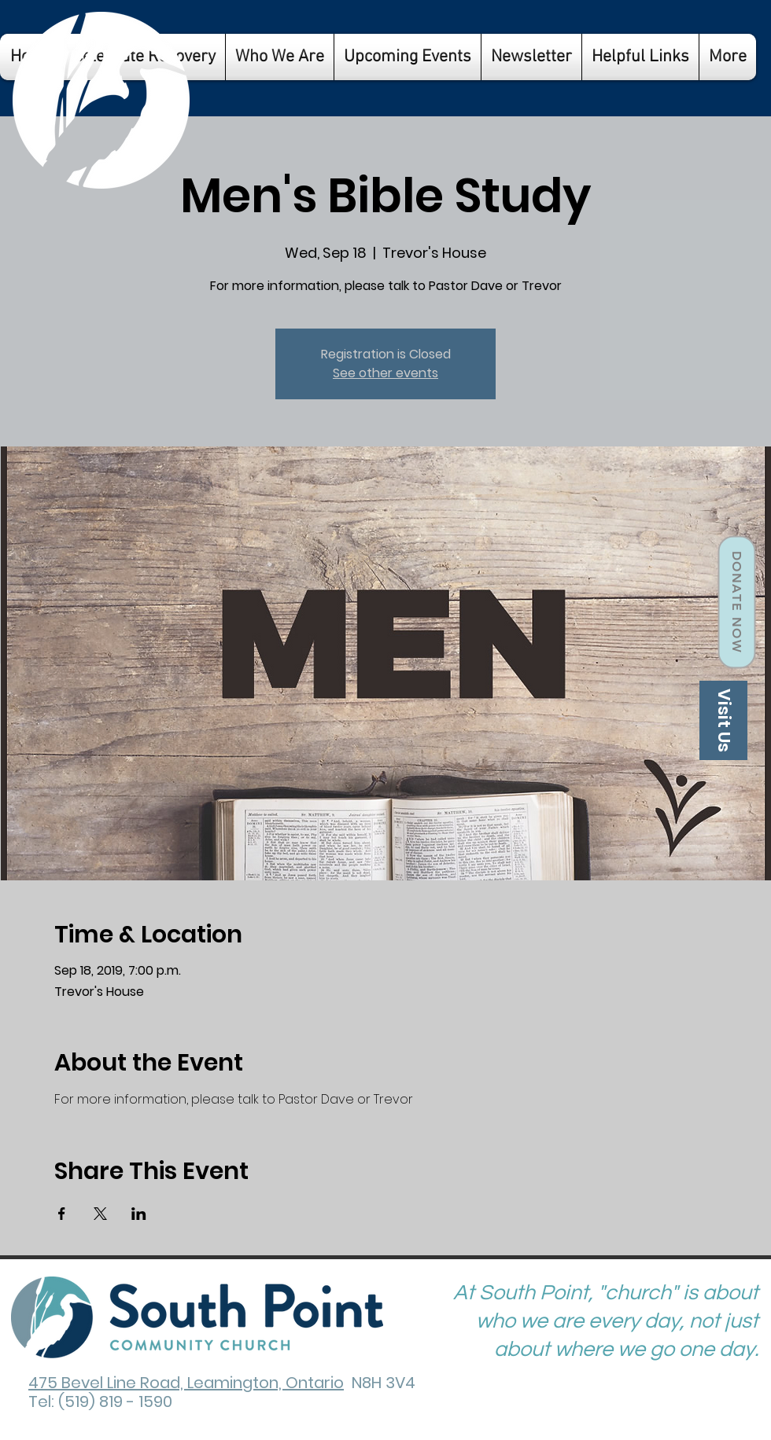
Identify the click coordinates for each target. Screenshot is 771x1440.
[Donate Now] (736, 602)
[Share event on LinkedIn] (138, 1213)
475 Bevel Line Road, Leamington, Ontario (186, 1383)
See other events (385, 373)
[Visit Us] (723, 720)
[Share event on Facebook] (61, 1213)
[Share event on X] (100, 1213)
